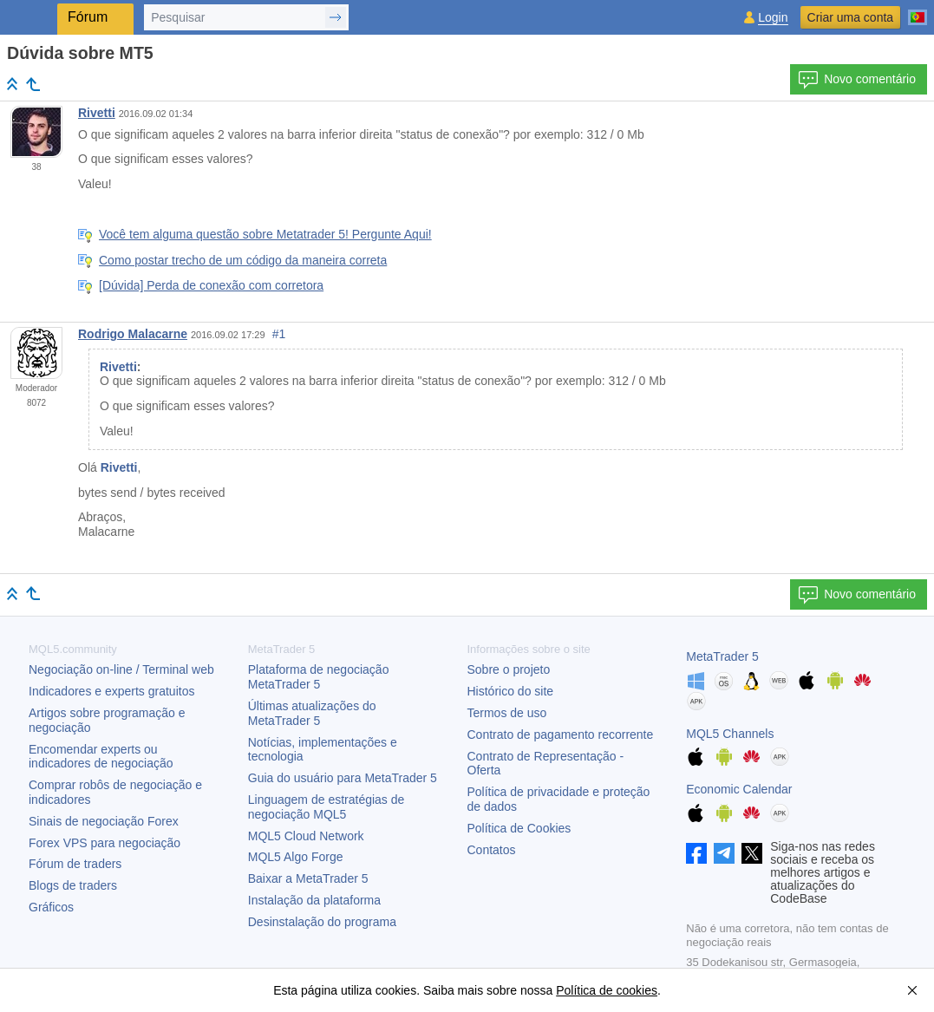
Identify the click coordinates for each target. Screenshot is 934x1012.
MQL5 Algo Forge (295, 857)
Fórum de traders (75, 864)
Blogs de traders (73, 885)
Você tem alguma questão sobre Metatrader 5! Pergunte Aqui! (265, 234)
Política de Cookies (519, 828)
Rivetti (96, 113)
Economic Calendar (739, 789)
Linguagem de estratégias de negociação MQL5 (326, 807)
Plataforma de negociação (318, 677)
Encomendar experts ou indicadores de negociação (101, 756)
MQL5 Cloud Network (306, 836)
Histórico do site (510, 691)
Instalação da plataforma (314, 900)
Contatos (491, 850)
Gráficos (51, 907)
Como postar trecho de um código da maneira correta (243, 260)
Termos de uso (507, 713)
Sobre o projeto (509, 669)
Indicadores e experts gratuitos (111, 691)
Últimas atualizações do (312, 713)
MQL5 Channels (730, 734)
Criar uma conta (850, 17)
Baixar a (308, 878)
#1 (279, 334)
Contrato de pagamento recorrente (560, 734)
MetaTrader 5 (722, 656)
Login (772, 17)
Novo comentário (857, 79)
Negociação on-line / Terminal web (121, 669)
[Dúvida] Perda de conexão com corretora (211, 285)
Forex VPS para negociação (104, 843)
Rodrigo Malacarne (132, 334)
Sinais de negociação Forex (104, 821)
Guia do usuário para (342, 778)
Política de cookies (606, 990)
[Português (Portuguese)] (917, 10)
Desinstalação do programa (322, 922)
